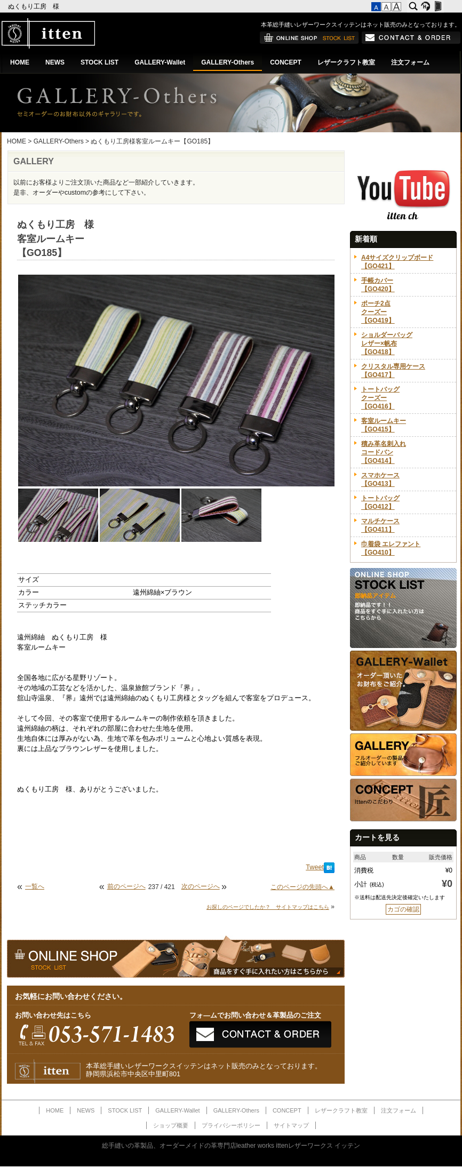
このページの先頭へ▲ (302, 887)
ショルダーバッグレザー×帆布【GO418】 (386, 343)
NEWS (55, 62)
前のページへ (126, 886)
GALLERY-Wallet (159, 62)
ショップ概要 (170, 1125)
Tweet (315, 867)
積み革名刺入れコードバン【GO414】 (383, 452)
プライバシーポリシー (231, 1125)
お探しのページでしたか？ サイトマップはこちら (267, 907)
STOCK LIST (99, 62)
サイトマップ (291, 1125)
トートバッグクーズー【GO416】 (380, 398)
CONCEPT (285, 62)
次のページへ (200, 886)
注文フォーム (410, 62)
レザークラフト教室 (346, 62)
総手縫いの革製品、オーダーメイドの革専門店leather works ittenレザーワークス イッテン (231, 1145)
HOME (19, 62)
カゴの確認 (403, 909)
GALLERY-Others (227, 62)
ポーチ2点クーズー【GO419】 (378, 312)
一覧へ (34, 886)
